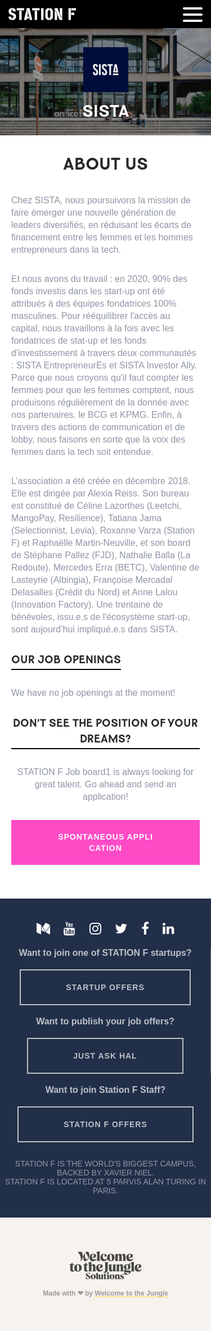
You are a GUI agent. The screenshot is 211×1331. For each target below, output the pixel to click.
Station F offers (105, 1124)
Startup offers (105, 987)
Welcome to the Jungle (131, 1293)
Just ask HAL (105, 1055)
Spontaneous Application (105, 842)
